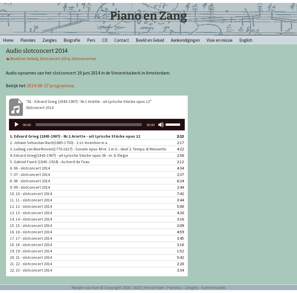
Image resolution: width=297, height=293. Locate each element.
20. (31, 257)
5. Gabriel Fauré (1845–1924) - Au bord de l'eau (49, 161)
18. (31, 244)
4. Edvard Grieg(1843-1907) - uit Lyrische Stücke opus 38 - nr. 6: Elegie (69, 155)
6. (30, 168)
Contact (121, 40)
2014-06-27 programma (50, 85)
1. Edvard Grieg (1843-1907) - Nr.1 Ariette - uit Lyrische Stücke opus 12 (75, 136)
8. (30, 180)
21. (31, 263)
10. (31, 193)
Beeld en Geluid (150, 40)
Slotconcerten (83, 58)
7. (30, 174)
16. (31, 231)
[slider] (89, 124)
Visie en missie (220, 40)
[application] (97, 124)
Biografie (72, 40)
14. (31, 219)
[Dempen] (161, 125)
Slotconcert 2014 (54, 58)
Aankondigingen (185, 40)
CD (105, 40)
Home (8, 40)
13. (31, 212)
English (245, 40)
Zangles (49, 40)
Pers (91, 40)
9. (30, 187)
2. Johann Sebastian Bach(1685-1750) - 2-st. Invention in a (58, 142)
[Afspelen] (16, 125)
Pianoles (28, 40)
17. (31, 238)
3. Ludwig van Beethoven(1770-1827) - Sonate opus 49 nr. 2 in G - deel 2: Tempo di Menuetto (88, 149)
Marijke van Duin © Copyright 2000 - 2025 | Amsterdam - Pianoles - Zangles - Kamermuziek (148, 287)
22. (31, 270)
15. (31, 225)
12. (31, 206)
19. (31, 251)
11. (31, 200)
